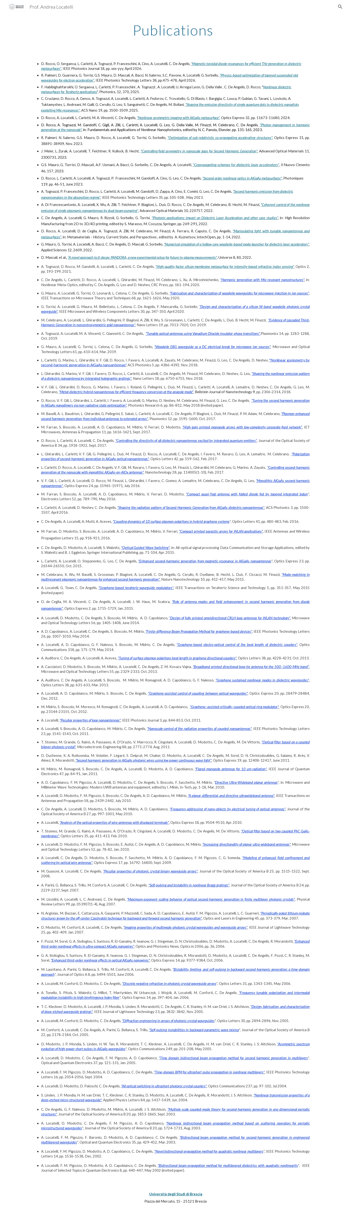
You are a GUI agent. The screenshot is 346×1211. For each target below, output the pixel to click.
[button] (340, 6)
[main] (173, 30)
